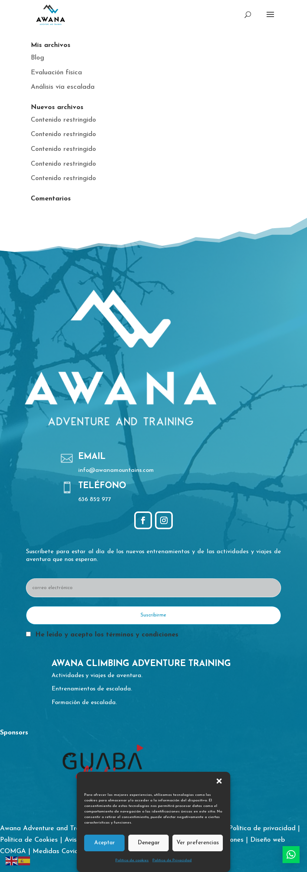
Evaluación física (56, 72)
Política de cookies (132, 860)
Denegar (149, 843)
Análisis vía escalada (63, 87)
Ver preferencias (197, 843)
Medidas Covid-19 (59, 851)
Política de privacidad (262, 828)
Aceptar (104, 843)
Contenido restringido (63, 120)
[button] (219, 781)
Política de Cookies (29, 840)
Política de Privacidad (172, 860)
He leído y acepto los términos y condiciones (106, 634)
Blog (37, 57)
